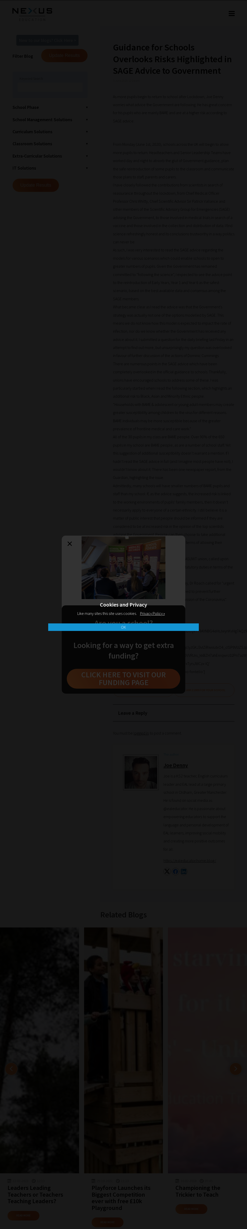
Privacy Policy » (152, 613)
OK (123, 627)
